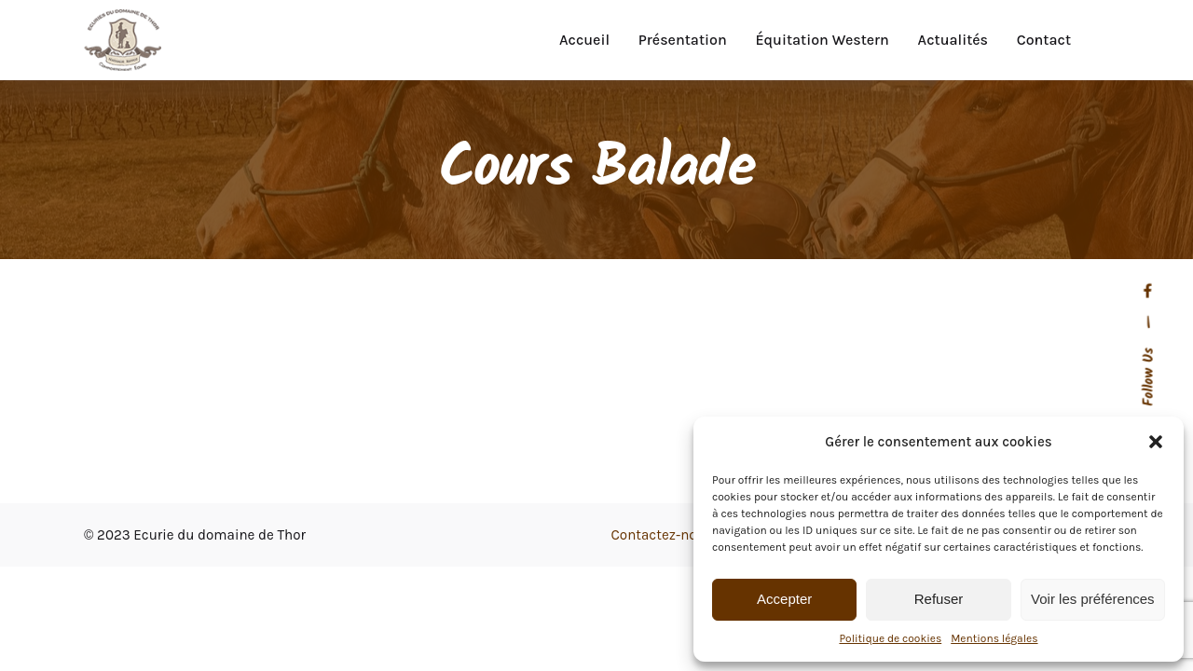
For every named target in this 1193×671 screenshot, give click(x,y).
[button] (1155, 441)
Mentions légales (994, 638)
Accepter (784, 599)
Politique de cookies (890, 638)
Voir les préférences (1093, 599)
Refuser (939, 599)
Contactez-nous (662, 535)
